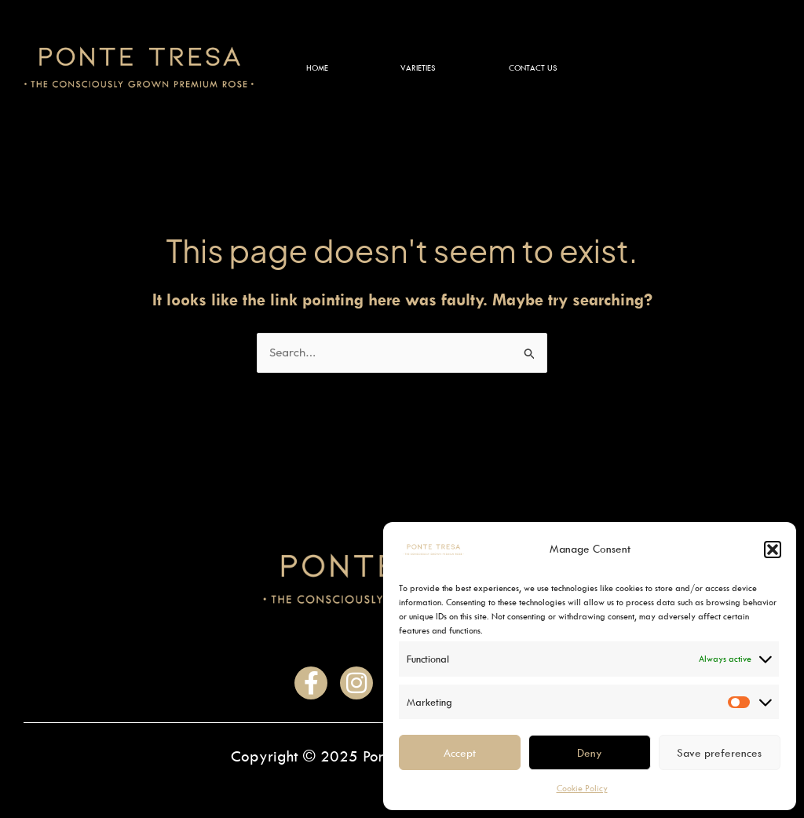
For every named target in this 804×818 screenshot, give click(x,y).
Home (317, 67)
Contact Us (533, 67)
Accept (460, 752)
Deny (589, 752)
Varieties (418, 67)
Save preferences (719, 752)
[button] (772, 549)
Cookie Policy (582, 788)
